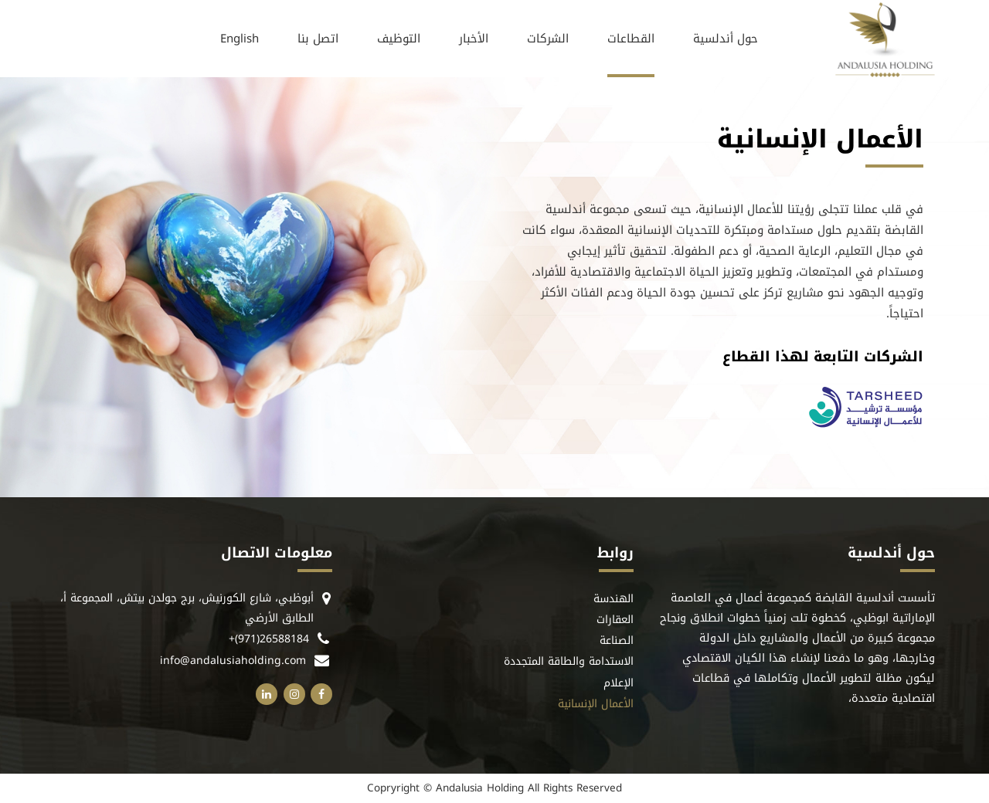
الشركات (548, 38)
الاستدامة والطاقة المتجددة (569, 662)
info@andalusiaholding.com (233, 660)
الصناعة (617, 641)
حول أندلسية (725, 38)
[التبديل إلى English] (239, 38)
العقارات (615, 620)
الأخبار (473, 38)
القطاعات (630, 38)
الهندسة (613, 599)
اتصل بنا (317, 38)
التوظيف (398, 38)
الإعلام (618, 684)
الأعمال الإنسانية (596, 704)
